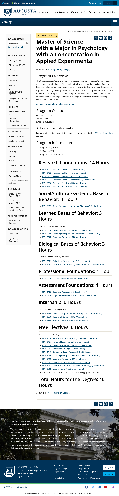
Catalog (7, 22)
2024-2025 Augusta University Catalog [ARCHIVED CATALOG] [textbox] (89, 31)
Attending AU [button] (14, 131)
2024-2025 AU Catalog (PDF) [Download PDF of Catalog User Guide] (14, 195)
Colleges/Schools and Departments (17, 99)
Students (108, 3)
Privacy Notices (84, 475)
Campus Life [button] (77, 12)
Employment (59, 471)
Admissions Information (13, 119)
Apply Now (109, 469)
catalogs (31, 493)
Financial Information (17, 125)
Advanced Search (15, 47)
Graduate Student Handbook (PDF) (16, 208)
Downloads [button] (14, 189)
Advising (12, 151)
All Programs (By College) (59, 69)
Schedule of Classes (16, 165)
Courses (11, 85)
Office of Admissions (104, 133)
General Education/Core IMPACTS (15, 91)
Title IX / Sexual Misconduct (89, 478)
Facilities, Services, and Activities (18, 181)
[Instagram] (112, 487)
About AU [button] (108, 12)
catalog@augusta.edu (27, 424)
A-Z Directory (59, 465)
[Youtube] (105, 487)
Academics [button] (43, 12)
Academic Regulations (17, 141)
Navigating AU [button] (15, 171)
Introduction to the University (16, 112)
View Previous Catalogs (14, 221)
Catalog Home (14, 60)
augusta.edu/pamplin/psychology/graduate (55, 104)
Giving (16, 3)
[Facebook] (86, 487)
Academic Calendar (16, 136)
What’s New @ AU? (16, 65)
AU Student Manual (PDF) (14, 201)
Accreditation (59, 478)
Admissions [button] (60, 12)
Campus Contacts (26, 477)
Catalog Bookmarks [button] (18, 229)
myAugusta (29, 3)
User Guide (13, 233)
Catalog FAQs (14, 69)
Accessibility (58, 475)
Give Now (109, 474)
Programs (12, 80)
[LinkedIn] (99, 487)
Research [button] (93, 12)
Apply (5, 3)
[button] (115, 3)
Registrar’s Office (44, 421)
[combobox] (90, 31)
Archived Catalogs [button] (17, 216)
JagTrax (11, 156)
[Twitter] (92, 487)
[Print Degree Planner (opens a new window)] (96, 38)
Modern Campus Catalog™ (82, 493)
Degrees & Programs (62, 468)
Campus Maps (14, 176)
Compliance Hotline (86, 468)
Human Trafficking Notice (88, 471)
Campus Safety (84, 465)
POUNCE (12, 160)
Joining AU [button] (13, 107)
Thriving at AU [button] (15, 147)
